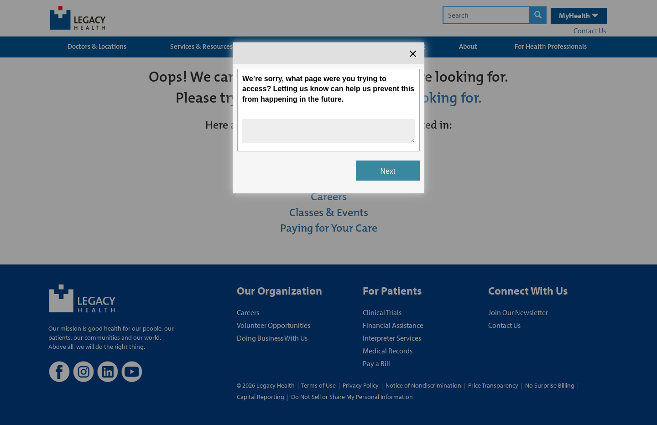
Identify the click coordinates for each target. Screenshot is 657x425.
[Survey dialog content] (328, 117)
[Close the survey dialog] (413, 54)
